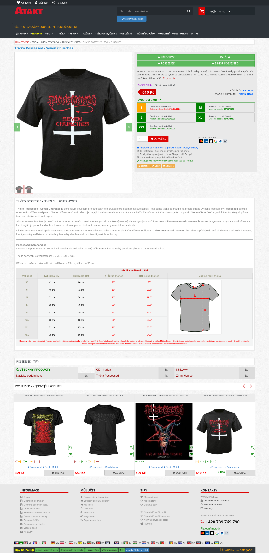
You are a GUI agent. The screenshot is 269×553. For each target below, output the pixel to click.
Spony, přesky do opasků (72, 550)
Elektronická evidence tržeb (37, 512)
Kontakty (28, 532)
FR (36, 543)
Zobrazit (59, 472)
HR (118, 543)
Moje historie (150, 501)
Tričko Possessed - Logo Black (104, 395)
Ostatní (163, 33)
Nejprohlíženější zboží (155, 512)
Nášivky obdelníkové (29, 375)
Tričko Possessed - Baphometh (44, 395)
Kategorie (22, 42)
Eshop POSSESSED (225, 63)
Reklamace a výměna (34, 524)
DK (100, 543)
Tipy (194, 33)
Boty (49, 33)
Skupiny (22, 33)
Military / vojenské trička (47, 550)
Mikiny (73, 33)
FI (108, 543)
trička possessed (71, 42)
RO (173, 543)
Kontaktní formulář (213, 504)
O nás (27, 497)
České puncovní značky (35, 516)
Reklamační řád (31, 520)
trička (35, 42)
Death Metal (50, 467)
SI (199, 543)
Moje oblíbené (151, 497)
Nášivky (86, 33)
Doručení (168, 165)
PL (73, 543)
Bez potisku (180, 33)
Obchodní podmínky (34, 501)
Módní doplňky (145, 33)
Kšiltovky (182, 369)
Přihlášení (89, 512)
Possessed (166, 63)
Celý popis (169, 78)
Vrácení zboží (30, 528)
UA (218, 543)
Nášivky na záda (109, 550)
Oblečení (125, 33)
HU (137, 543)
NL (145, 543)
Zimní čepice (184, 375)
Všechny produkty (33, 369)
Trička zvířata (92, 550)
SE (209, 543)
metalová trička (50, 42)
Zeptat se (144, 165)
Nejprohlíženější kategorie (157, 516)
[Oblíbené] (25, 2)
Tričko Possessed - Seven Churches (225, 395)
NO (155, 543)
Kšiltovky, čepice (106, 33)
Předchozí (166, 57)
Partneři (148, 523)
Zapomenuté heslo (93, 520)
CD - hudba (103, 369)
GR (182, 543)
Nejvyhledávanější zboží (156, 520)
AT (63, 543)
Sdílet (156, 165)
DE (55, 543)
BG (91, 543)
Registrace (89, 516)
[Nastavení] (60, 2)
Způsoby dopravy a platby (96, 501)
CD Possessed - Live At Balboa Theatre (165, 395)
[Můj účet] (42, 2)
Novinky (36, 33)
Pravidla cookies (32, 508)
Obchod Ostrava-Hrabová (216, 500)
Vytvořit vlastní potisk (131, 18)
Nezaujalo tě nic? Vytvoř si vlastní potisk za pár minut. (166, 160)
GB (28, 543)
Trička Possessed (107, 375)
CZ (18, 543)
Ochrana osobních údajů (36, 504)
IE (127, 543)
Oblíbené (88, 508)
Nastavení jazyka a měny (96, 497)
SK (191, 543)
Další (225, 57)
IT (45, 543)
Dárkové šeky (150, 504)
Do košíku (158, 138)
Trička (60, 33)
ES (82, 543)
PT (164, 543)
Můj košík (88, 504)
